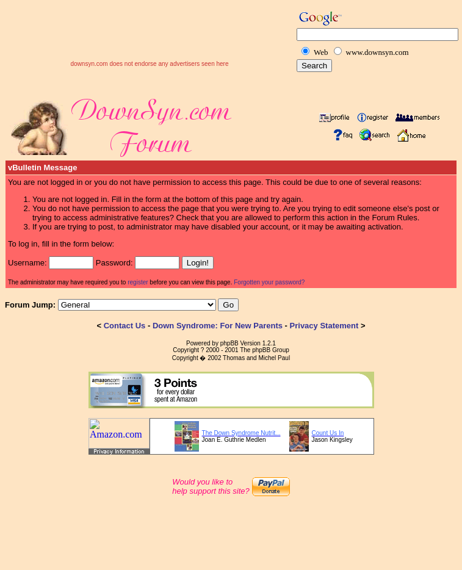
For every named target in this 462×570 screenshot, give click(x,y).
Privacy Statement (324, 325)
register (138, 282)
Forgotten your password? (269, 282)
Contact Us (125, 325)
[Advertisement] (149, 42)
